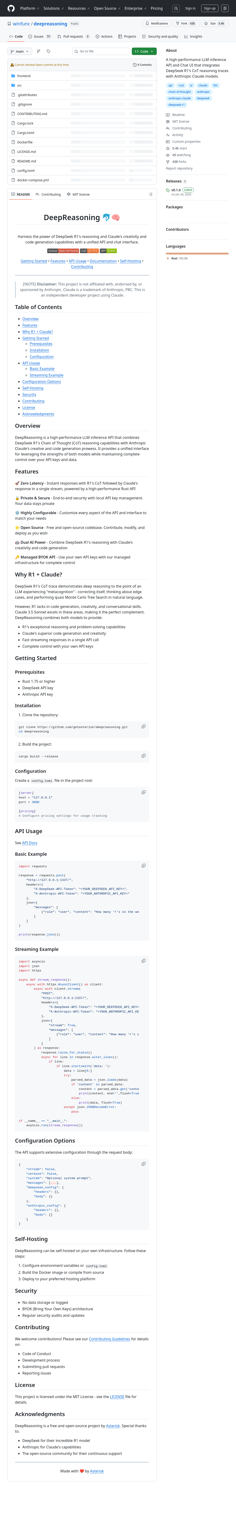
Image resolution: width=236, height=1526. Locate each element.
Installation (39, 350)
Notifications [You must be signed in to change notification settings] (156, 23)
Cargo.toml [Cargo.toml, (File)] (25, 132)
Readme (175, 114)
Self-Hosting (130, 261)
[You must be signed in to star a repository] (215, 23)
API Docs (29, 842)
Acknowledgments (38, 413)
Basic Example (42, 368)
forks (176, 161)
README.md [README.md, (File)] (26, 161)
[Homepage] (11, 8)
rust (181, 85)
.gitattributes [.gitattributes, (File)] (27, 95)
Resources (79, 8)
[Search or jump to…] (176, 8)
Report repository (179, 168)
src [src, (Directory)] (19, 85)
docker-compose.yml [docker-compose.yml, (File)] (33, 180)
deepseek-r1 (176, 105)
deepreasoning (50, 24)
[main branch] (19, 51)
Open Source (107, 8)
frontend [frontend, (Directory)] (24, 76)
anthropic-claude (179, 98)
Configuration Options (41, 381)
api (170, 85)
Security (29, 394)
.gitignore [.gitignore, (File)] (24, 104)
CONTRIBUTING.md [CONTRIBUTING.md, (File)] (32, 114)
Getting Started (34, 261)
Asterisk (113, 1425)
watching (178, 155)
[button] (144, 726)
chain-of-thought (179, 92)
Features (57, 261)
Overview (30, 318)
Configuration (42, 356)
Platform (30, 8)
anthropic (203, 92)
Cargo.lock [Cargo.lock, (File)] (25, 123)
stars (176, 148)
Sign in (190, 8)
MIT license (177, 121)
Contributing (82, 266)
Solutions (54, 8)
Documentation (103, 261)
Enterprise (136, 8)
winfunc (21, 24)
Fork (186, 23)
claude (203, 85)
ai (191, 85)
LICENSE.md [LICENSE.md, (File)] (26, 151)
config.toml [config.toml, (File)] (26, 170)
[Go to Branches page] (39, 51)
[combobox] (103, 51)
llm (215, 85)
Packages (174, 206)
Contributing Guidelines (109, 1338)
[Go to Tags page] (48, 51)
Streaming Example (46, 375)
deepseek (203, 98)
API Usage (77, 261)
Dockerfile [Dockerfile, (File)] (25, 142)
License (28, 407)
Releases (176, 181)
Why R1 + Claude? (37, 331)
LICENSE (117, 1396)
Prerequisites (41, 343)
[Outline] (151, 194)
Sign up (209, 8)
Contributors (177, 229)
